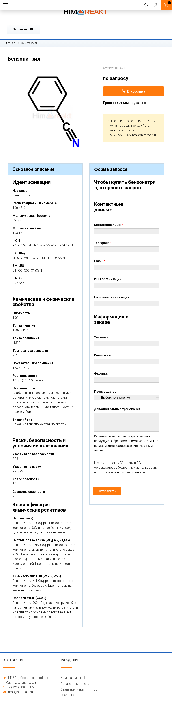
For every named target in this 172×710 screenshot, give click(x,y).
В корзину (133, 91)
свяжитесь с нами (121, 130)
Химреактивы (29, 43)
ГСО (95, 689)
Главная (10, 43)
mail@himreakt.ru (144, 135)
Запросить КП (23, 29)
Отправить (107, 491)
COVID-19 (67, 695)
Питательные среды (75, 683)
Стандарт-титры (72, 689)
